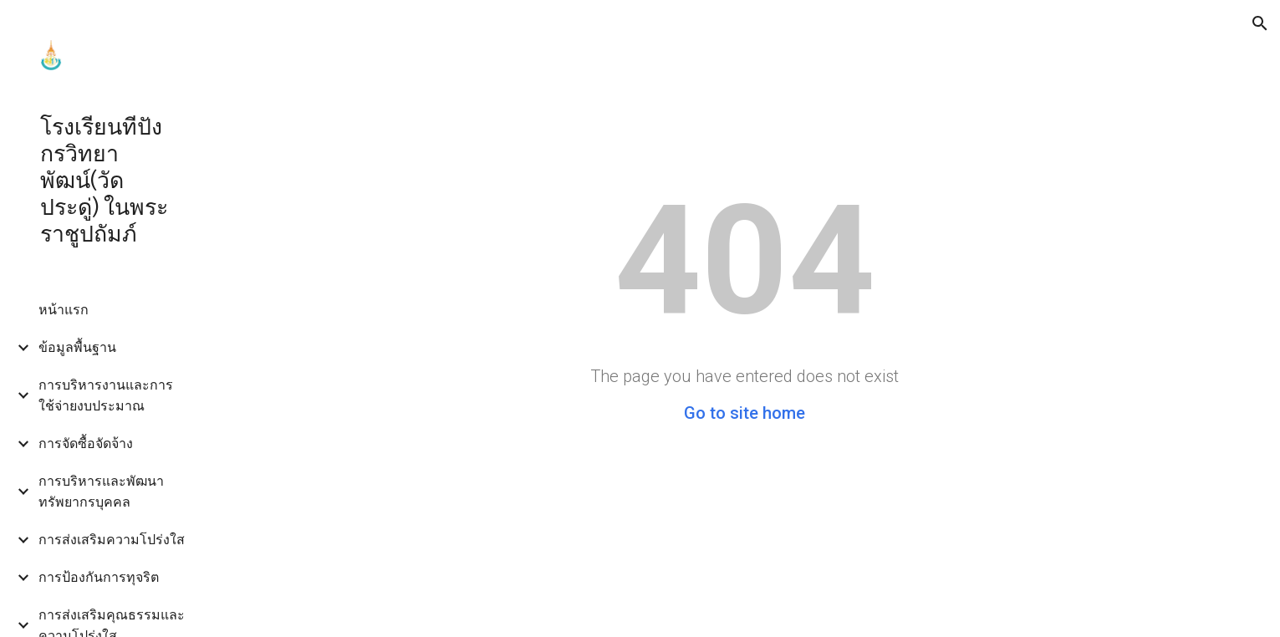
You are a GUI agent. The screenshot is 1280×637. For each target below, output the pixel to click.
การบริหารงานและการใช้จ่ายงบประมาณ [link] (105, 395)
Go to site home (744, 413)
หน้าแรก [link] (63, 310)
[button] (1260, 23)
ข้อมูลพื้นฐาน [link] (77, 347)
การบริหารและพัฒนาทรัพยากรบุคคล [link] (101, 491)
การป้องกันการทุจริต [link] (98, 577)
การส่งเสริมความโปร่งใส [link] (111, 540)
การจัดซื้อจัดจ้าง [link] (85, 443)
